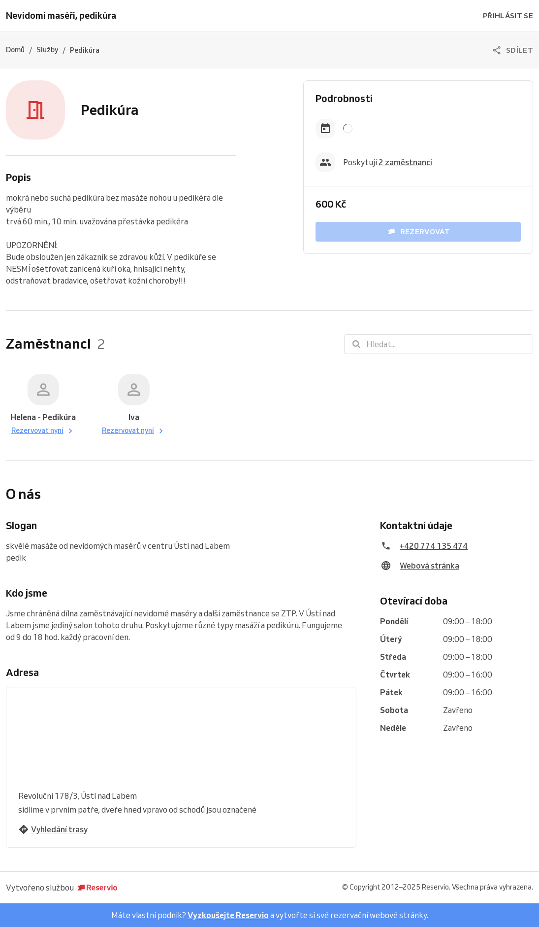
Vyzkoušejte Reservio (228, 915)
